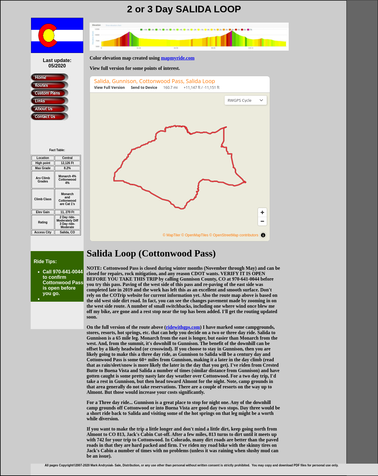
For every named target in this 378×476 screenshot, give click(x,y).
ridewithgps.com (183, 327)
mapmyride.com (178, 58)
